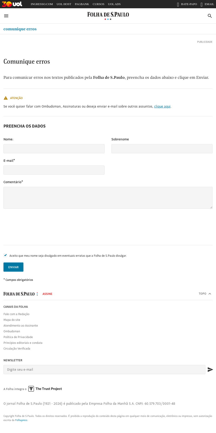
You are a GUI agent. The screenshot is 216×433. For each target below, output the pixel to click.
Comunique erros (20, 28)
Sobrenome (120, 139)
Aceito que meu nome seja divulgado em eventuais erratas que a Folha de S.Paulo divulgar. (68, 256)
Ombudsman (11, 331)
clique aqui (162, 106)
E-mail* (9, 160)
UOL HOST (64, 4)
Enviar (13, 267)
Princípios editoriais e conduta (23, 343)
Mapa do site (11, 320)
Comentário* (13, 181)
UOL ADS (114, 4)
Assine (47, 294)
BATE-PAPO (187, 5)
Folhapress (21, 420)
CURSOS (99, 4)
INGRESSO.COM (42, 4)
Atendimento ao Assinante (20, 325)
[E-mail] (104, 369)
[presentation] (38, 227)
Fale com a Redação (16, 314)
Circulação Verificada (16, 348)
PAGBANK (82, 4)
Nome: (8, 139)
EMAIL (207, 5)
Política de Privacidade (18, 337)
